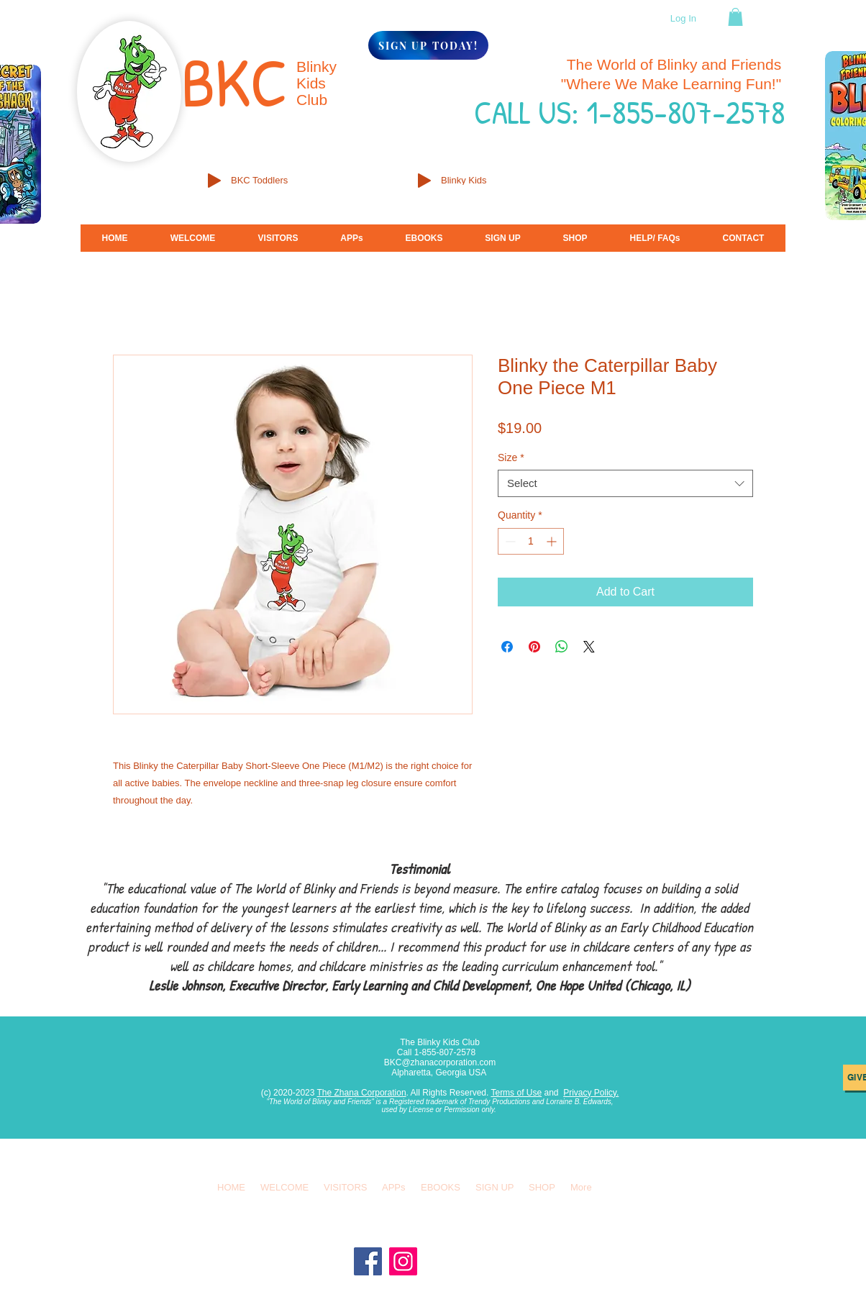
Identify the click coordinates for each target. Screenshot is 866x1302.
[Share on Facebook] (507, 646)
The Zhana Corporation (361, 1093)
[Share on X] (589, 646)
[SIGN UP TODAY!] (428, 45)
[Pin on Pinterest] (534, 646)
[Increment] (553, 541)
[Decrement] (509, 541)
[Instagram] (403, 1261)
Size (511, 457)
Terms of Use (516, 1093)
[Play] (214, 180)
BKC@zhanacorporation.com (440, 1062)
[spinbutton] (531, 541)
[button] (735, 17)
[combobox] (625, 483)
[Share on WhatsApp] (561, 646)
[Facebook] (368, 1261)
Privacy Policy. (591, 1093)
